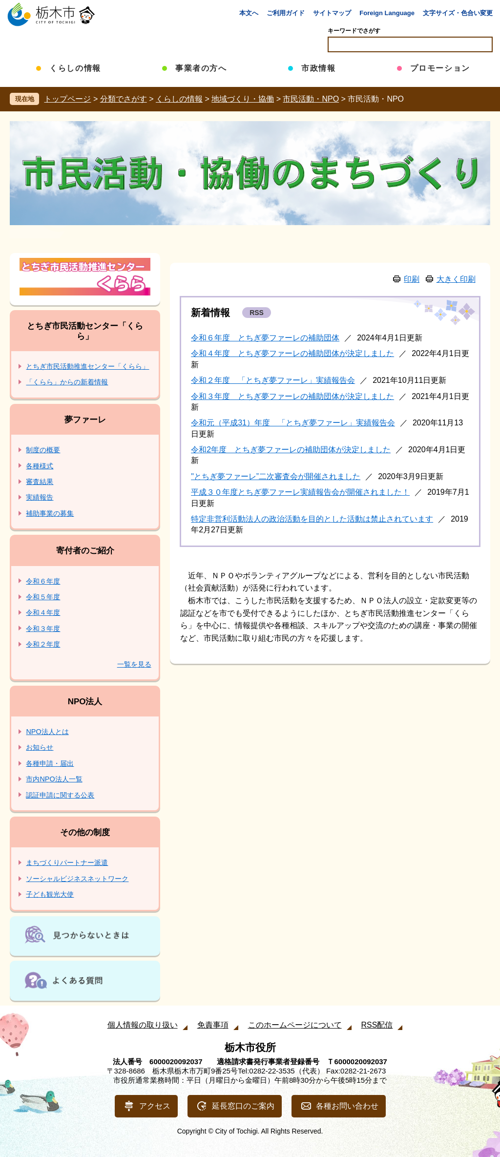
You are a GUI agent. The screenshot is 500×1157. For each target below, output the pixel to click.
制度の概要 (43, 450)
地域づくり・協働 (242, 99)
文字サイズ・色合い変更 (458, 13)
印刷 (411, 279)
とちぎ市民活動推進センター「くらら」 (87, 366)
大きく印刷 (456, 279)
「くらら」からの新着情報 (67, 382)
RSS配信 (377, 1025)
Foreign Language (387, 13)
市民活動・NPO (311, 99)
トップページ (67, 99)
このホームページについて (295, 1025)
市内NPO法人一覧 (54, 779)
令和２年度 (43, 644)
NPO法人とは (47, 732)
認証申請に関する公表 (60, 795)
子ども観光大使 (50, 894)
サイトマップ (332, 13)
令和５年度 (43, 597)
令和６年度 (43, 581)
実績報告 (39, 497)
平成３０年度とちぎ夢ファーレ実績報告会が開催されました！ (300, 492)
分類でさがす (123, 99)
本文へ (248, 13)
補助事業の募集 (50, 513)
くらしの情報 (179, 99)
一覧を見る (134, 664)
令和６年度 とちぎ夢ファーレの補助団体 (265, 338)
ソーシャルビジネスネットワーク (77, 879)
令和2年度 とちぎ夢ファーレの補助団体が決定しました (291, 449)
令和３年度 (43, 628)
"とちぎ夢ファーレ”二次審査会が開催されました (275, 476)
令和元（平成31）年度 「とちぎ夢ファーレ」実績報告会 (293, 423)
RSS (257, 312)
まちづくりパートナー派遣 (67, 862)
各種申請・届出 (50, 763)
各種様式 (39, 466)
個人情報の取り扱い (142, 1025)
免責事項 (213, 1025)
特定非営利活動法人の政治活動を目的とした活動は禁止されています (312, 519)
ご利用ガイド (286, 13)
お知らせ (39, 747)
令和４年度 (43, 612)
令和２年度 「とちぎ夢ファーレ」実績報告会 (273, 380)
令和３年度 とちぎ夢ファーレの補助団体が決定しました (292, 396)
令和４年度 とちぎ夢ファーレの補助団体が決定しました (292, 353)
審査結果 (39, 481)
